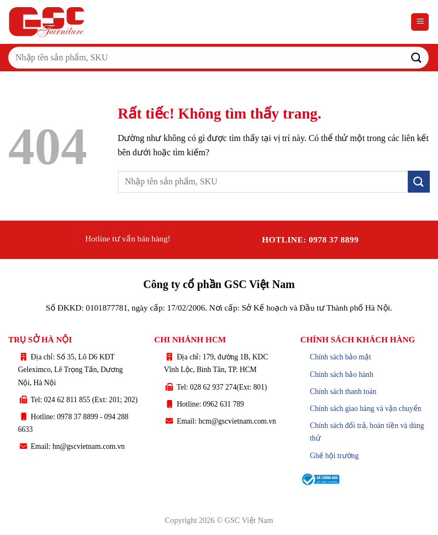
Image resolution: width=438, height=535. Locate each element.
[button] (420, 22)
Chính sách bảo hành (341, 374)
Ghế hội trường (334, 456)
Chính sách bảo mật (340, 357)
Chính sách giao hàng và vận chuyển (365, 408)
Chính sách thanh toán (343, 391)
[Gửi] (417, 57)
